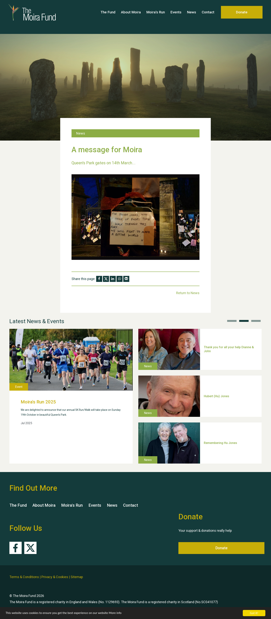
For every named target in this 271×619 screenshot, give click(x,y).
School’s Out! (213, 387)
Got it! (254, 613)
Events (176, 17)
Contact (208, 17)
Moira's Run (155, 17)
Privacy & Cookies (54, 577)
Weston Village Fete (217, 340)
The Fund (107, 17)
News (191, 17)
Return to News (187, 293)
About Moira (131, 17)
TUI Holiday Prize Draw (219, 433)
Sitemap (77, 577)
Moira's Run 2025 (38, 402)
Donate (241, 17)
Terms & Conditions (24, 577)
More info (115, 613)
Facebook (15, 548)
